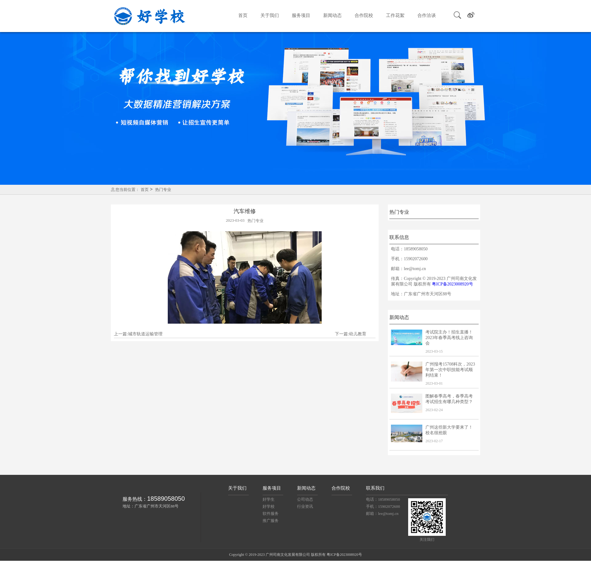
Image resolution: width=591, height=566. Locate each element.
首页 (242, 15)
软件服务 (271, 513)
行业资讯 (305, 506)
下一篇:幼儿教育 (350, 334)
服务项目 (301, 15)
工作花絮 (395, 15)
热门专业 (163, 189)
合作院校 (364, 15)
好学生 (269, 499)
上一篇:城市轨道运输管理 (138, 334)
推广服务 (271, 520)
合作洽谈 (426, 15)
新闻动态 (332, 15)
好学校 (269, 506)
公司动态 (305, 499)
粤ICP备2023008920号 (452, 284)
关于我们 (269, 15)
